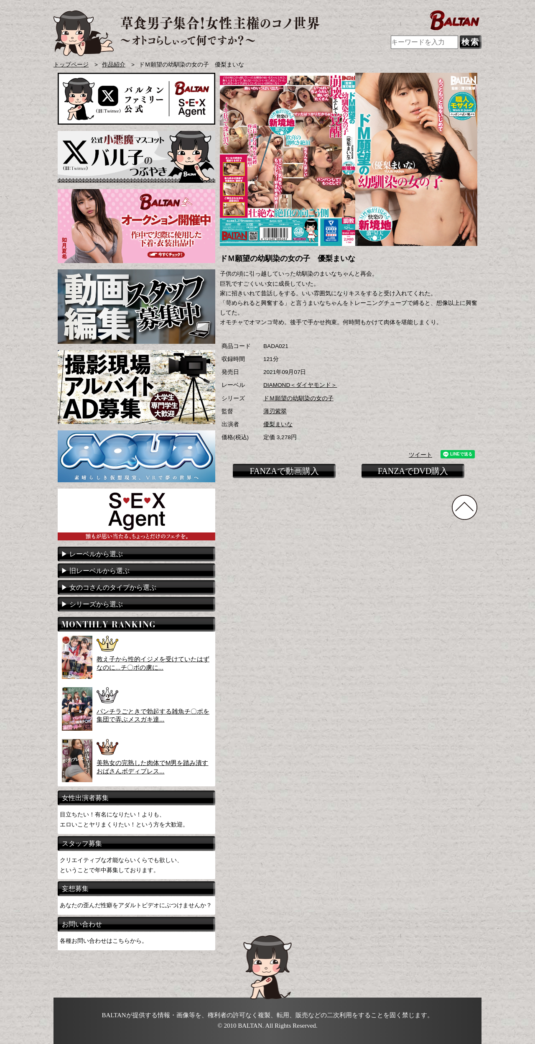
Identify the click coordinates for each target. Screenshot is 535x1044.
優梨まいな (278, 424)
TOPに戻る (464, 507)
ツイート (420, 455)
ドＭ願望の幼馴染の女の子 (298, 398)
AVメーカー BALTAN (187, 33)
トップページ (71, 64)
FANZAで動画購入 (284, 471)
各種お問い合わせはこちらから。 (104, 940)
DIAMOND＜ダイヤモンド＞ (300, 385)
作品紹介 (113, 64)
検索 (470, 42)
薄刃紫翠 (275, 411)
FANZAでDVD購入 (413, 471)
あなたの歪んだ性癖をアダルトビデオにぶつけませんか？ (136, 905)
